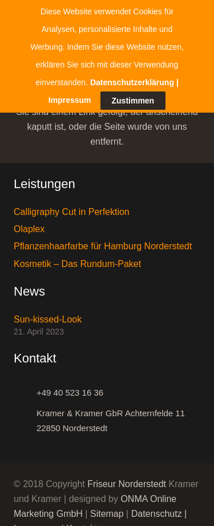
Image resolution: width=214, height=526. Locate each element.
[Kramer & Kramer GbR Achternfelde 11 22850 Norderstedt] (25, 415)
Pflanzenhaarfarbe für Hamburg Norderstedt (103, 241)
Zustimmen (133, 76)
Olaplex (29, 224)
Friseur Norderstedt (126, 479)
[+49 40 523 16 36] (25, 387)
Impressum (70, 75)
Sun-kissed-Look (48, 313)
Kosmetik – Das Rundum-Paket (77, 259)
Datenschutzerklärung (132, 57)
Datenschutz (156, 508)
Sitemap (107, 508)
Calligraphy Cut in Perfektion (72, 207)
